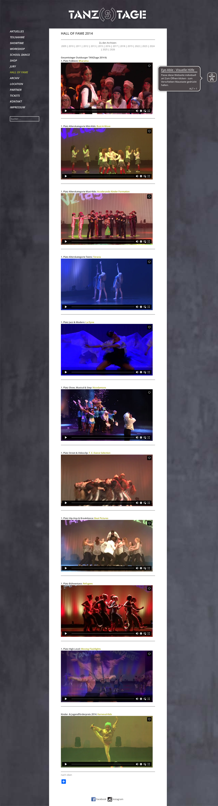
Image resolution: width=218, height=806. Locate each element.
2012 (85, 46)
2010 (71, 46)
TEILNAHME (17, 37)
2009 (63, 46)
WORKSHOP (17, 49)
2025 (105, 49)
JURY (13, 66)
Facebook (98, 799)
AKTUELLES (17, 31)
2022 (137, 46)
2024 (152, 46)
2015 (100, 46)
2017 (115, 46)
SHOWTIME (17, 43)
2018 (122, 46)
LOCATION (16, 84)
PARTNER (16, 90)
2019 (129, 46)
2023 (144, 46)
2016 (107, 46)
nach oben (66, 774)
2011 (78, 46)
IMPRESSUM (17, 107)
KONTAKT (16, 101)
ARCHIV (14, 78)
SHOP (13, 60)
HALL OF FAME (19, 72)
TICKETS (15, 95)
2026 (112, 49)
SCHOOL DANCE (20, 55)
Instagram (115, 799)
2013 (93, 46)
